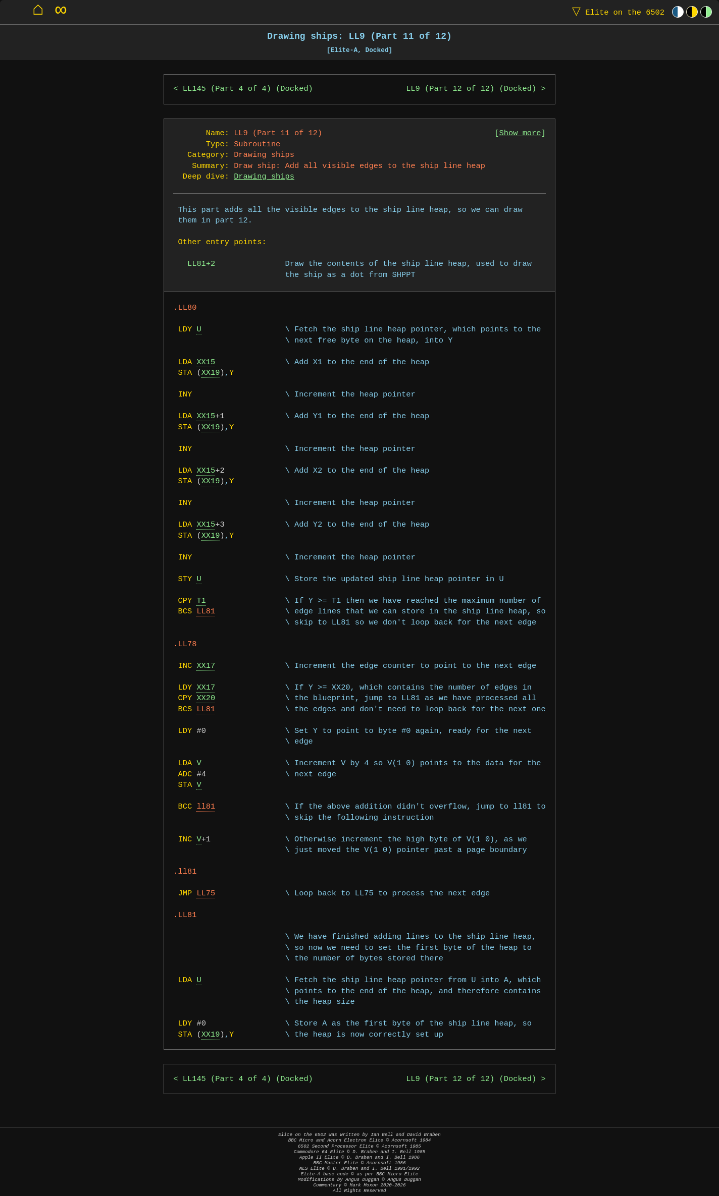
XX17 (205, 666)
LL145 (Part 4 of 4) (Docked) (248, 89)
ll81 (205, 807)
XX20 (205, 698)
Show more (520, 133)
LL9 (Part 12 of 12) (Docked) (471, 89)
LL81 (205, 611)
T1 (201, 601)
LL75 (205, 893)
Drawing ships (264, 177)
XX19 (210, 373)
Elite (616, 12)
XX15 (205, 362)
